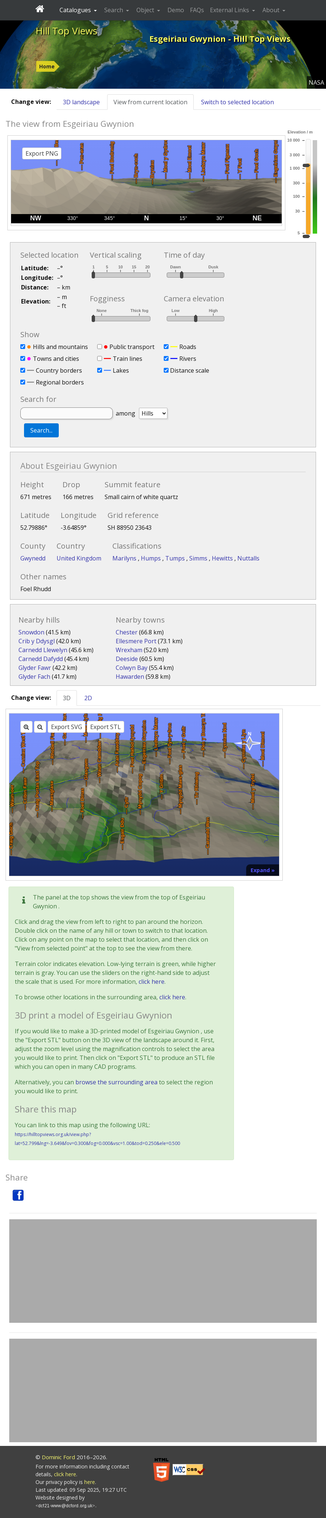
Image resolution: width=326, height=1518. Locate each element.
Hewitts (223, 558)
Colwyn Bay (131, 668)
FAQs (197, 10)
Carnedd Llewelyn (42, 650)
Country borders (59, 370)
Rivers (187, 359)
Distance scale (189, 370)
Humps (151, 558)
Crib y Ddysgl (36, 641)
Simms (199, 558)
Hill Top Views (66, 30)
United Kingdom (79, 558)
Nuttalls (248, 558)
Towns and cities (56, 359)
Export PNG (42, 153)
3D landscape (81, 102)
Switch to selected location (237, 102)
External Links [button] (230, 10)
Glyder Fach (34, 676)
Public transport (131, 347)
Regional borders (60, 382)
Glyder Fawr (34, 668)
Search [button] (114, 10)
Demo (175, 10)
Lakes (121, 370)
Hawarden (130, 676)
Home (47, 66)
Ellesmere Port (136, 641)
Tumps (175, 558)
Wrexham (129, 650)
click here (151, 981)
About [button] (271, 10)
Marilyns (125, 558)
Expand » (263, 870)
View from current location (150, 102)
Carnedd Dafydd (40, 659)
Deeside (127, 659)
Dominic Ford (58, 1457)
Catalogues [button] (76, 10)
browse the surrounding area (116, 1082)
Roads (187, 347)
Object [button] (146, 10)
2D (88, 698)
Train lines (127, 359)
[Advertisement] (163, 1271)
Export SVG (66, 727)
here (89, 1481)
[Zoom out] (40, 727)
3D (67, 698)
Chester (126, 632)
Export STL (105, 727)
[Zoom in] (26, 727)
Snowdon (31, 632)
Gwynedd (32, 558)
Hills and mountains (60, 347)
